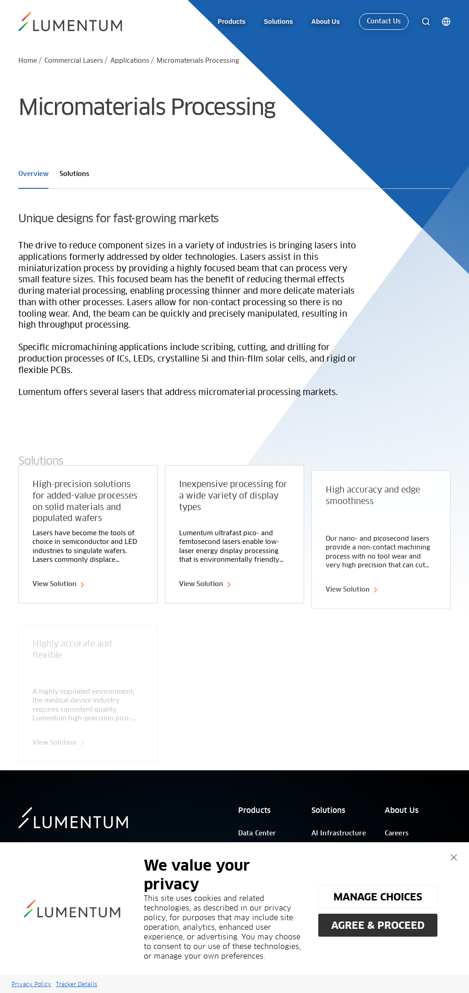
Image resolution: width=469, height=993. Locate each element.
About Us (402, 810)
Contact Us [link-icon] (384, 22)
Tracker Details (76, 984)
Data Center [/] (257, 833)
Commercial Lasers (73, 61)
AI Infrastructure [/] (338, 833)
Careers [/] (397, 833)
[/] (71, 22)
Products (254, 810)
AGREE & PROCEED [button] (378, 925)
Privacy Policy (31, 984)
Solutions (328, 810)
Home (27, 61)
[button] (454, 857)
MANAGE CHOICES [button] (377, 896)
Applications (129, 61)
